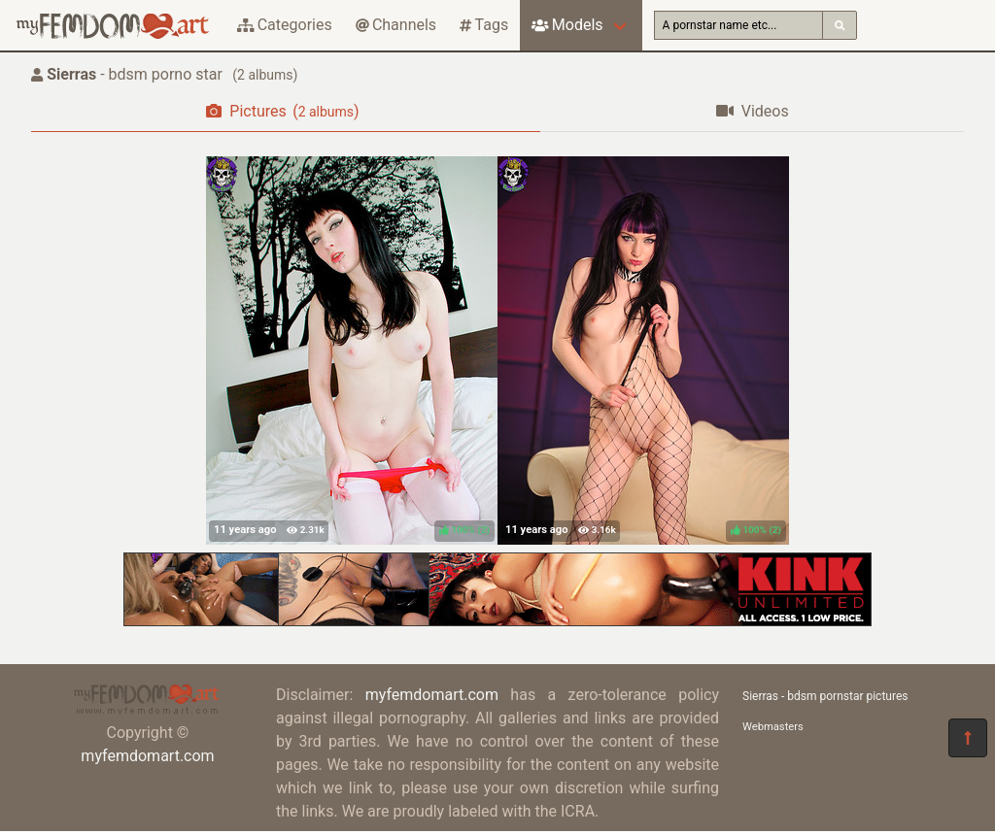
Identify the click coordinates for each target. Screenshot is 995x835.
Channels (396, 25)
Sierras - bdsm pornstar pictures (825, 696)
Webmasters (773, 726)
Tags (484, 25)
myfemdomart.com (147, 756)
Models (567, 25)
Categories (284, 25)
